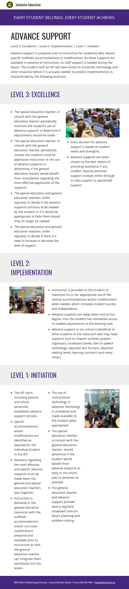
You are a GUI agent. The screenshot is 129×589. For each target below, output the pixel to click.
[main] (64, 17)
